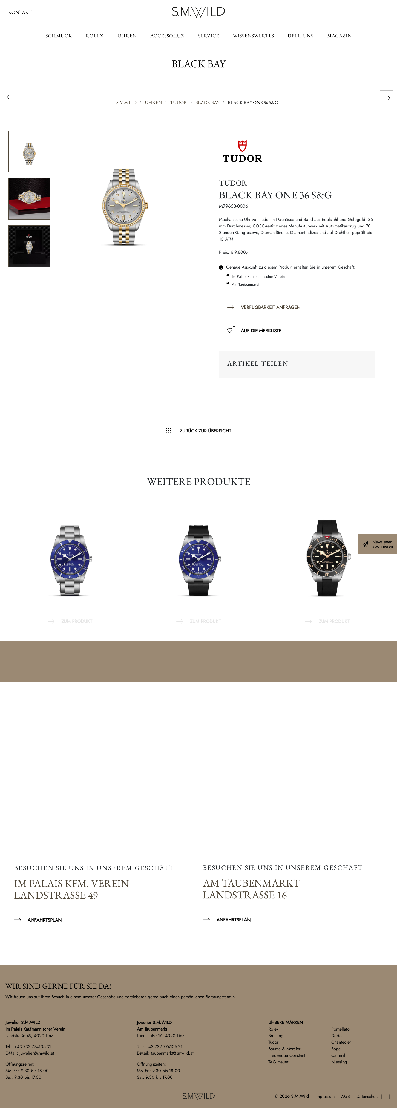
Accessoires (167, 36)
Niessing (339, 1062)
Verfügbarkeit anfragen (270, 307)
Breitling (275, 1035)
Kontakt (20, 12)
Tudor (273, 1042)
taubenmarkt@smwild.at (172, 1053)
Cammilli (339, 1055)
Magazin (339, 36)
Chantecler (341, 1042)
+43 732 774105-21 (164, 1046)
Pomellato (340, 1029)
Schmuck (58, 36)
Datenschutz (367, 1096)
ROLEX (95, 36)
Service (208, 36)
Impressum (325, 1096)
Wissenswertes (253, 36)
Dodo (336, 1035)
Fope (336, 1049)
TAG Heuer (278, 1062)
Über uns (300, 36)
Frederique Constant (286, 1055)
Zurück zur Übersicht (205, 431)
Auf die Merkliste (261, 330)
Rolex (273, 1029)
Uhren (127, 36)
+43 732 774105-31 (32, 1046)
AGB (345, 1096)
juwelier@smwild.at (36, 1053)
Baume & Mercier (284, 1049)
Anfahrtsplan (45, 920)
